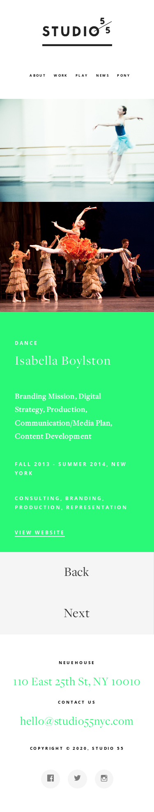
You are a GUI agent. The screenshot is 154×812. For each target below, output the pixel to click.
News (103, 75)
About (38, 75)
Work (61, 75)
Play (82, 75)
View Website (40, 532)
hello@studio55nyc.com (76, 720)
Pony (124, 75)
